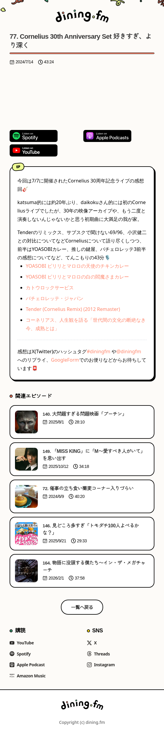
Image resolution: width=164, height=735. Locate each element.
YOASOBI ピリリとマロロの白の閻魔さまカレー (77, 276)
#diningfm (98, 351)
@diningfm (128, 351)
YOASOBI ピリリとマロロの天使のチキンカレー (77, 266)
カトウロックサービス (50, 287)
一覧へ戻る (82, 607)
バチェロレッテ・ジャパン (54, 298)
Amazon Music (28, 676)
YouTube (22, 643)
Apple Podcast (27, 664)
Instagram (101, 664)
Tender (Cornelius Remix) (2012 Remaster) (73, 309)
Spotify (20, 654)
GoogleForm (65, 360)
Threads (98, 654)
